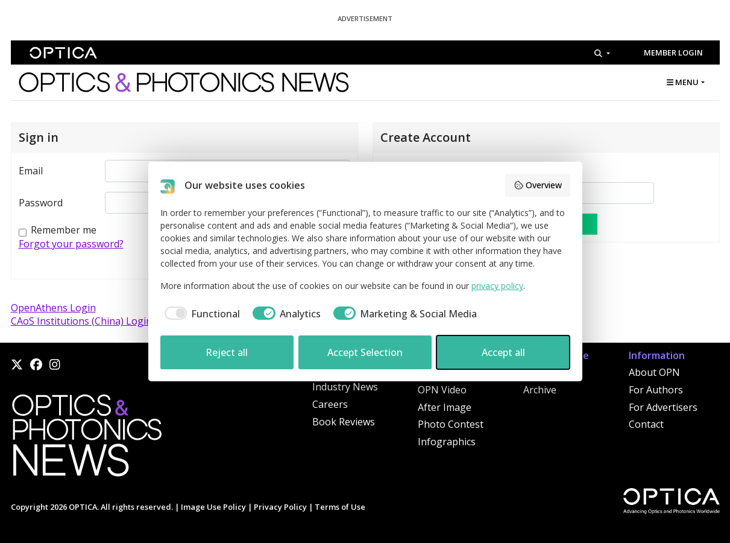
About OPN (654, 372)
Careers (330, 404)
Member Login (673, 52)
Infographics (447, 441)
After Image (444, 407)
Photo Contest (450, 424)
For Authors (656, 389)
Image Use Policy (213, 506)
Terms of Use (340, 506)
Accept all (503, 352)
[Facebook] (36, 364)
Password (41, 202)
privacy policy (497, 285)
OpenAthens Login (53, 307)
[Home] (86, 438)
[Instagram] (54, 364)
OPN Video (442, 389)
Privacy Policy (280, 506)
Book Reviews (343, 421)
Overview (538, 185)
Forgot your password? (71, 243)
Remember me (63, 230)
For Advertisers (663, 407)
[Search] (602, 53)
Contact (646, 424)
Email (31, 170)
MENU (683, 82)
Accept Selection (365, 352)
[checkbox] (200, 313)
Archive (539, 389)
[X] (17, 364)
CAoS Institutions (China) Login (81, 321)
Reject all (227, 352)
